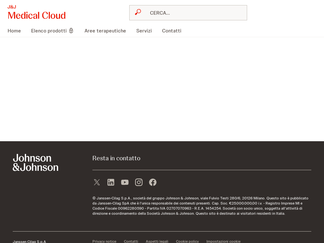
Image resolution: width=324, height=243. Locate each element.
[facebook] (152, 183)
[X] (96, 183)
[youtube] (124, 183)
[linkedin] (110, 183)
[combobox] (188, 12)
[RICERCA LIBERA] (192, 12)
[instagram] (138, 183)
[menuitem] (17, 30)
